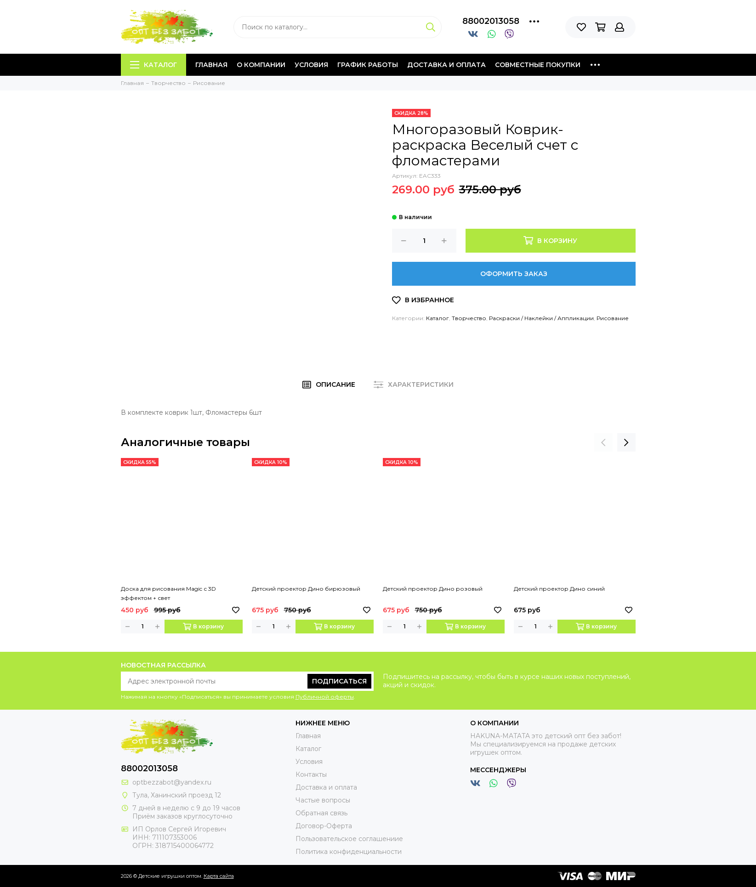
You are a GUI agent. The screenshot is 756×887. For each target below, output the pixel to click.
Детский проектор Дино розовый (433, 588)
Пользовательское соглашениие (349, 839)
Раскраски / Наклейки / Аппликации (541, 318)
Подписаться (339, 681)
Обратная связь (321, 813)
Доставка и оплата (446, 65)
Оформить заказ (513, 274)
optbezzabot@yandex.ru (171, 782)
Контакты (311, 774)
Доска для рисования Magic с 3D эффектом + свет (168, 593)
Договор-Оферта (324, 826)
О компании (261, 65)
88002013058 (490, 21)
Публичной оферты (325, 696)
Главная (211, 65)
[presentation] (603, 442)
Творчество (469, 318)
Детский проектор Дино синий (559, 588)
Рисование (613, 318)
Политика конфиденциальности (349, 851)
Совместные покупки (537, 65)
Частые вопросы (323, 800)
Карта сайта (219, 876)
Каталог (153, 65)
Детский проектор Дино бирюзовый (306, 588)
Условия (311, 65)
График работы (367, 65)
